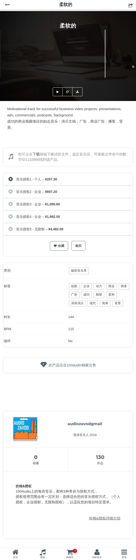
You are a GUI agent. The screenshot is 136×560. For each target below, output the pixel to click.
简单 (105, 303)
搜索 (42, 557)
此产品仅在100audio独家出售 (72, 365)
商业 (111, 286)
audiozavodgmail (85, 424)
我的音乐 (97, 557)
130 (100, 457)
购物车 (71, 554)
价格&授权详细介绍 (104, 518)
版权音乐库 (79, 270)
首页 (15, 557)
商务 (124, 286)
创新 (74, 286)
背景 (118, 303)
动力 (99, 286)
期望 (99, 294)
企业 (86, 286)
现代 (93, 303)
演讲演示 (77, 303)
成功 (86, 294)
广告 (74, 294)
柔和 (111, 294)
